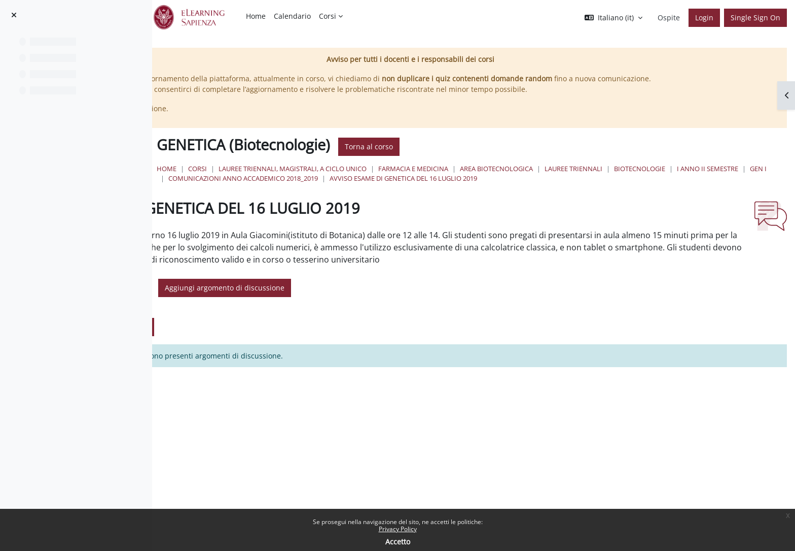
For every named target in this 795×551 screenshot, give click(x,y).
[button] (613, 18)
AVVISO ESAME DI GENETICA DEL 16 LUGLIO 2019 (389, 199)
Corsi (345, 179)
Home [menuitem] (256, 16)
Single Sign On (755, 17)
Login (704, 17)
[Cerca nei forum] (250, 321)
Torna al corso (516, 158)
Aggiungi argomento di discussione (401, 321)
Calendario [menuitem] (292, 16)
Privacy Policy (398, 529)
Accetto (397, 541)
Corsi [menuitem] (327, 16)
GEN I (460, 188)
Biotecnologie (341, 188)
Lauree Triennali (721, 179)
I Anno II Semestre (409, 188)
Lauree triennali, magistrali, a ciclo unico (440, 179)
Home (314, 179)
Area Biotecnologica (643, 179)
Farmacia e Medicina (561, 179)
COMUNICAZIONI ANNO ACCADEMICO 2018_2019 (555, 188)
